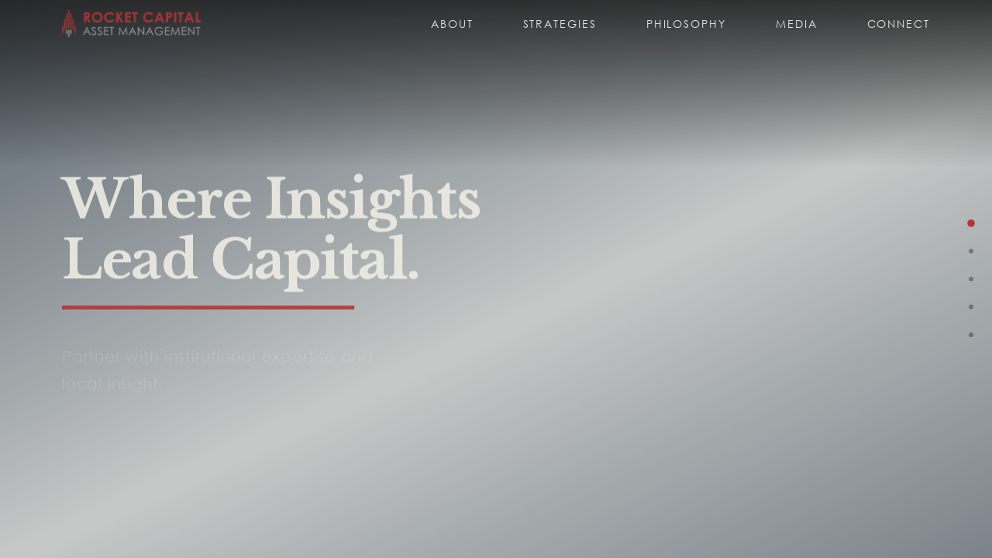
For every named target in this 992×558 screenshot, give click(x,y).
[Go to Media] (971, 334)
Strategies (560, 23)
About (452, 23)
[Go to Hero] (971, 223)
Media (797, 23)
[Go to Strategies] (971, 251)
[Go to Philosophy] (971, 307)
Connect (898, 23)
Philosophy (686, 23)
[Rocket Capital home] (131, 23)
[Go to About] (971, 279)
